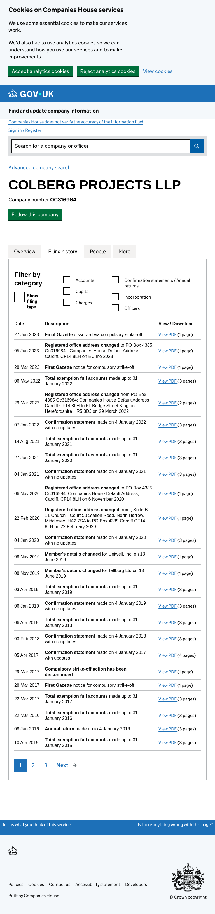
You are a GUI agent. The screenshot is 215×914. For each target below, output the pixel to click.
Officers (126, 309)
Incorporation (131, 297)
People (98, 251)
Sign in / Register (24, 130)
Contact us (59, 884)
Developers (136, 884)
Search (197, 146)
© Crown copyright (188, 897)
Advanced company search (39, 167)
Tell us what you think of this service (36, 824)
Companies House (41, 895)
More (124, 251)
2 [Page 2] (33, 765)
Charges (77, 303)
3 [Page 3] (45, 765)
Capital (76, 292)
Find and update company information (53, 110)
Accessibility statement (97, 884)
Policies (15, 884)
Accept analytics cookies (40, 71)
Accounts (78, 281)
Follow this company (35, 214)
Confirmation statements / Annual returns (151, 283)
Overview (25, 251)
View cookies (158, 71)
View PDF (167, 334)
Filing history (62, 251)
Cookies (36, 884)
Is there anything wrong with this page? (175, 824)
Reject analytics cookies (107, 71)
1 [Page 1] (21, 765)
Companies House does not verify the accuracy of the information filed (75, 122)
